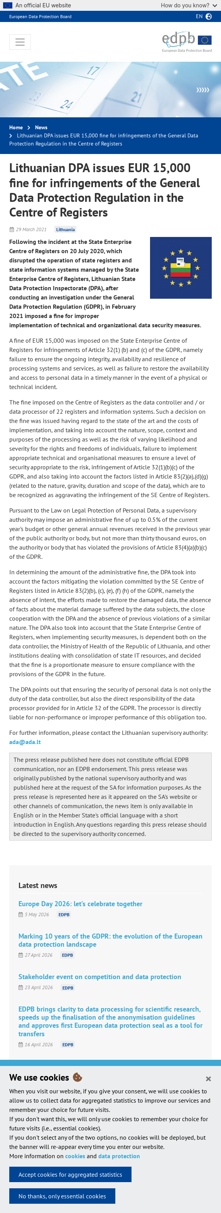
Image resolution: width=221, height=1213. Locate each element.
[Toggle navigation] (20, 42)
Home (16, 127)
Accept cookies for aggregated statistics (70, 1174)
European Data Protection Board (40, 16)
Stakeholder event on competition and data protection (100, 976)
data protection (119, 1156)
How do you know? (189, 5)
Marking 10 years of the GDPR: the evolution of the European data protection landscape (110, 940)
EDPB (64, 914)
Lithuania (65, 229)
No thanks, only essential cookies (62, 1196)
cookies (75, 1156)
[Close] (208, 1078)
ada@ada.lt (25, 742)
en (199, 16)
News (41, 127)
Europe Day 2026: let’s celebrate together (80, 903)
